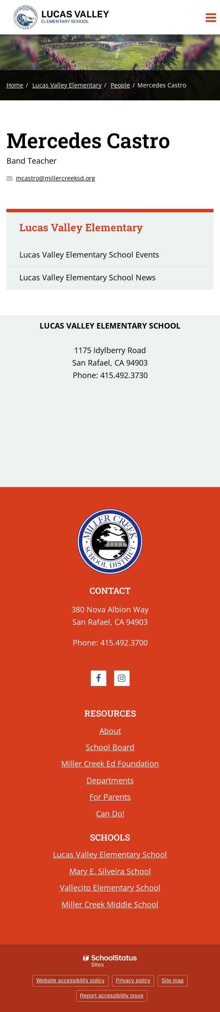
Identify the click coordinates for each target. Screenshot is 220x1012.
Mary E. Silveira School (110, 871)
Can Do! (110, 813)
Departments (110, 780)
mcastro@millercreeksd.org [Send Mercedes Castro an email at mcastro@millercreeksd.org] (55, 178)
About (110, 731)
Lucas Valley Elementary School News (87, 277)
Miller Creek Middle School (110, 904)
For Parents (110, 797)
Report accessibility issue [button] (112, 996)
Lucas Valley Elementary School (110, 854)
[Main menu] (210, 17)
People (120, 85)
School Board (110, 747)
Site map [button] (172, 981)
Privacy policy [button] (133, 981)
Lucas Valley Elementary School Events (89, 254)
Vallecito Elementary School (110, 887)
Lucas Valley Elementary (67, 85)
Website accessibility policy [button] (70, 981)
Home (14, 85)
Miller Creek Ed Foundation (110, 763)
